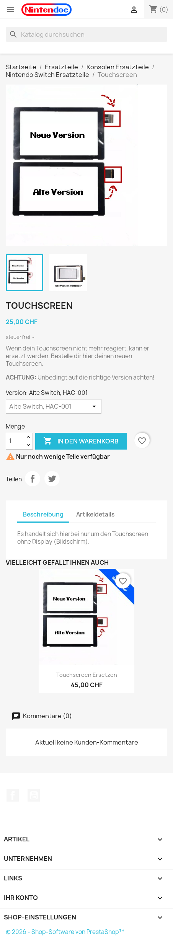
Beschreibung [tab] (43, 514)
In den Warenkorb (81, 441)
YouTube (34, 795)
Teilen (32, 478)
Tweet (52, 478)
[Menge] (15, 441)
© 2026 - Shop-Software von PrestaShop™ (65, 932)
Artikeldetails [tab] (95, 514)
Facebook (13, 795)
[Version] (53, 406)
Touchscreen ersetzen (86, 674)
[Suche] (86, 34)
